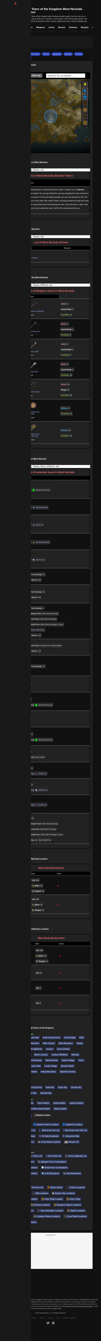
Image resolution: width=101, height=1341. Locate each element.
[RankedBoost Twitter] (47, 1322)
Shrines (46, 54)
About (26, 1318)
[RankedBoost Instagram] (53, 1322)
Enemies (78, 54)
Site (58, 1318)
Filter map (36, 76)
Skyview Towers (33, 54)
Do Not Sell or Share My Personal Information (78, 1306)
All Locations (25, 58)
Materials (68, 54)
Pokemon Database (69, 1318)
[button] (14, 82)
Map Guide (19, 54)
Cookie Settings (11, 1306)
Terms (42, 1318)
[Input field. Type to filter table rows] (50, 169)
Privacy (50, 1318)
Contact (33, 1318)
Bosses (14, 58)
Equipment (57, 54)
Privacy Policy (83, 1304)
